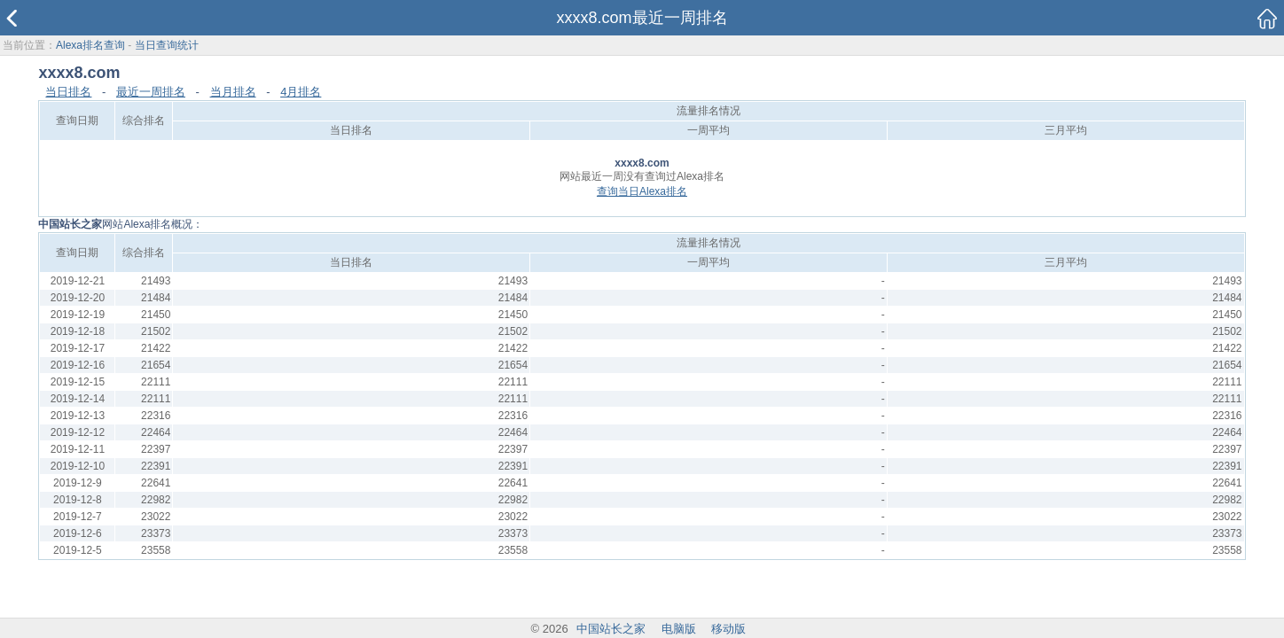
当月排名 (233, 91)
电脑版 (679, 628)
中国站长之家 (611, 628)
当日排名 (68, 91)
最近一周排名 (150, 91)
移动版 (728, 628)
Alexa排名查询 (90, 45)
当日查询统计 (167, 45)
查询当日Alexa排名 (642, 191)
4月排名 (300, 91)
